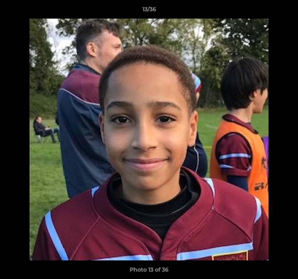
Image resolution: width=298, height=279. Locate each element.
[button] (288, 11)
